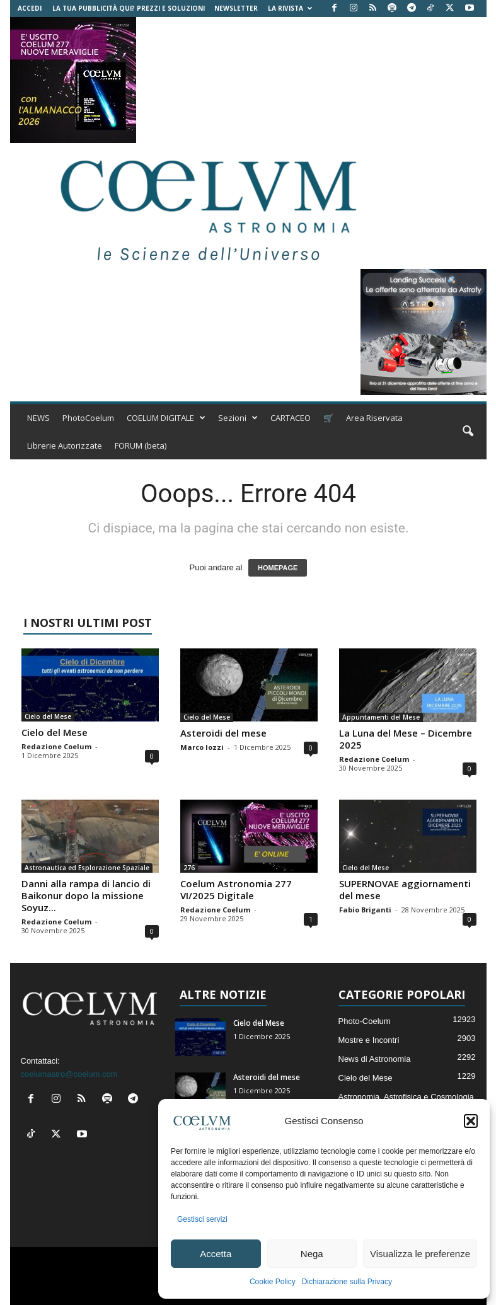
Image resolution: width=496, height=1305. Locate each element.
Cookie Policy (273, 1281)
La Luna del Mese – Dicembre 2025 (405, 739)
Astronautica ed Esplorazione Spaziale (87, 867)
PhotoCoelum (88, 417)
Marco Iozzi (202, 747)
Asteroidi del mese (223, 733)
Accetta (215, 1253)
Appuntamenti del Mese (381, 717)
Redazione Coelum (56, 746)
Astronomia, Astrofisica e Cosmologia (406, 1096)
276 (189, 867)
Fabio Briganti (365, 909)
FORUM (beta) (140, 445)
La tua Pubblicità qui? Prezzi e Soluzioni (128, 8)
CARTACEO (290, 417)
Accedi (30, 8)
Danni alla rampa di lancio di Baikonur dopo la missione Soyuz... (86, 895)
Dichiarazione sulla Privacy (347, 1281)
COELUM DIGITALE (166, 418)
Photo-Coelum (364, 1021)
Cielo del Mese (48, 716)
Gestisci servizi (202, 1219)
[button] (470, 1121)
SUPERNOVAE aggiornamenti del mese (405, 889)
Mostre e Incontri (369, 1040)
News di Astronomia (374, 1059)
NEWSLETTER (236, 8)
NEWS (38, 417)
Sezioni (238, 418)
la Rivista (290, 8)
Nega (312, 1253)
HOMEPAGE (277, 568)
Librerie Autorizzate (64, 445)
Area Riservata (374, 417)
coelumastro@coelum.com (69, 1074)
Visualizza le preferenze (420, 1253)
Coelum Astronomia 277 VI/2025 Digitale (236, 889)
